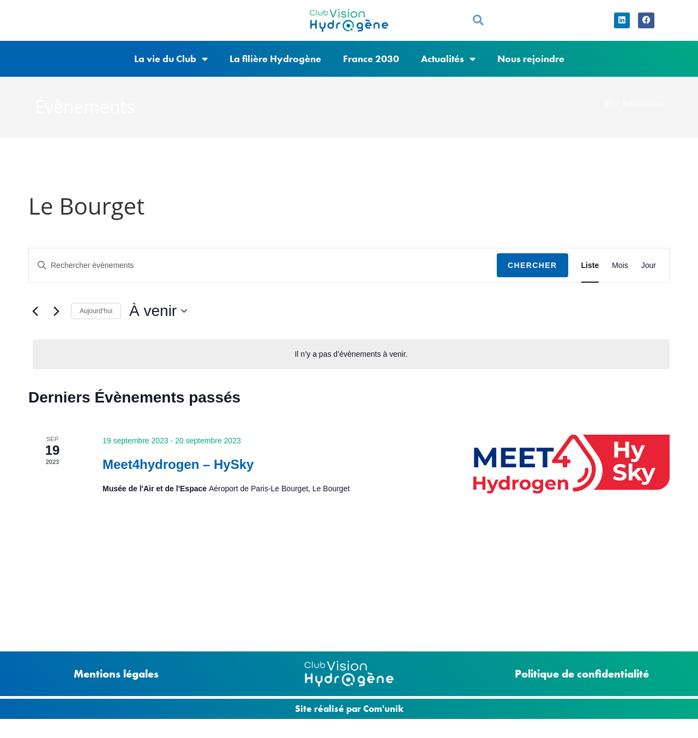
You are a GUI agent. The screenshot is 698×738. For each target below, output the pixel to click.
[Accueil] (608, 112)
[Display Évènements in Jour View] (648, 275)
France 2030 (371, 68)
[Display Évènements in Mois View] (620, 275)
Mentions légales (116, 674)
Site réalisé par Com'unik (349, 709)
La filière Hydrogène (275, 68)
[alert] (351, 364)
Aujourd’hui (96, 320)
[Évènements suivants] (56, 320)
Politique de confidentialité (582, 674)
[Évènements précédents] (34, 320)
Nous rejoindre (530, 68)
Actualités (448, 68)
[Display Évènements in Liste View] (590, 275)
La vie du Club (171, 68)
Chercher (532, 274)
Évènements (643, 112)
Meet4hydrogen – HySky (178, 473)
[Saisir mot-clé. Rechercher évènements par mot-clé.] (263, 275)
